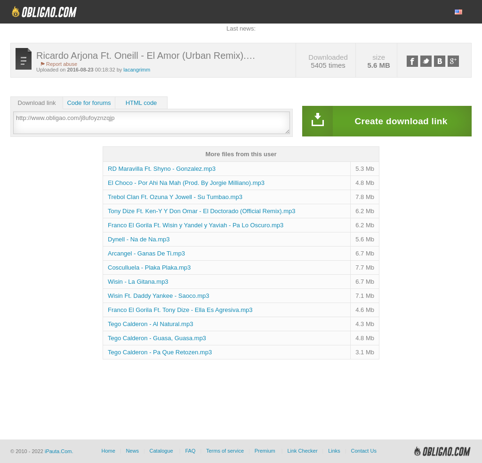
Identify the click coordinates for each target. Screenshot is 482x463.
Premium (265, 451)
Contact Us (363, 451)
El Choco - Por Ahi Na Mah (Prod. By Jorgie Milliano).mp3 (186, 182)
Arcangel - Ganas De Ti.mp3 (146, 253)
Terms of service (225, 451)
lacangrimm (136, 69)
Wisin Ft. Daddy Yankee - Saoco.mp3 (158, 295)
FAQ (190, 451)
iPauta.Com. (59, 451)
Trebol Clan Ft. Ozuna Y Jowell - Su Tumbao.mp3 (175, 196)
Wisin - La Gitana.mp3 (138, 281)
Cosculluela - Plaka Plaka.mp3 (149, 267)
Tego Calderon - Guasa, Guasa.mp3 (157, 338)
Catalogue (161, 451)
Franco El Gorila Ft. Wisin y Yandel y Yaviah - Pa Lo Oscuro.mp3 (195, 225)
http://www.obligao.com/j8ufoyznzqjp (151, 123)
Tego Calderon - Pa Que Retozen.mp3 (160, 352)
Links (334, 451)
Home (108, 451)
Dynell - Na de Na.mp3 (139, 239)
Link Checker (302, 451)
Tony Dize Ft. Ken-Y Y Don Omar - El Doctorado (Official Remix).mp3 (202, 211)
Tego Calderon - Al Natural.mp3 (150, 323)
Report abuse (61, 64)
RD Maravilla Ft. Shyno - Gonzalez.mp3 (162, 168)
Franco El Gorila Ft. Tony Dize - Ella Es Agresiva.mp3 (180, 309)
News (132, 451)
